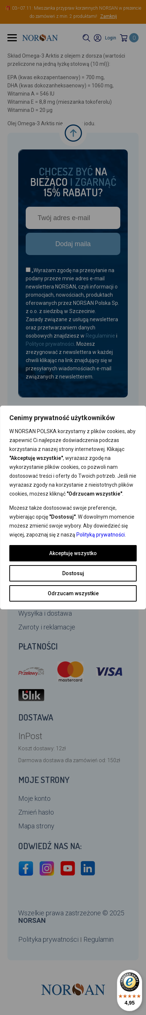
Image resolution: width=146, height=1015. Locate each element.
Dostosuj (73, 573)
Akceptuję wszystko (73, 553)
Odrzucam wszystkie (73, 593)
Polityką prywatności (100, 535)
